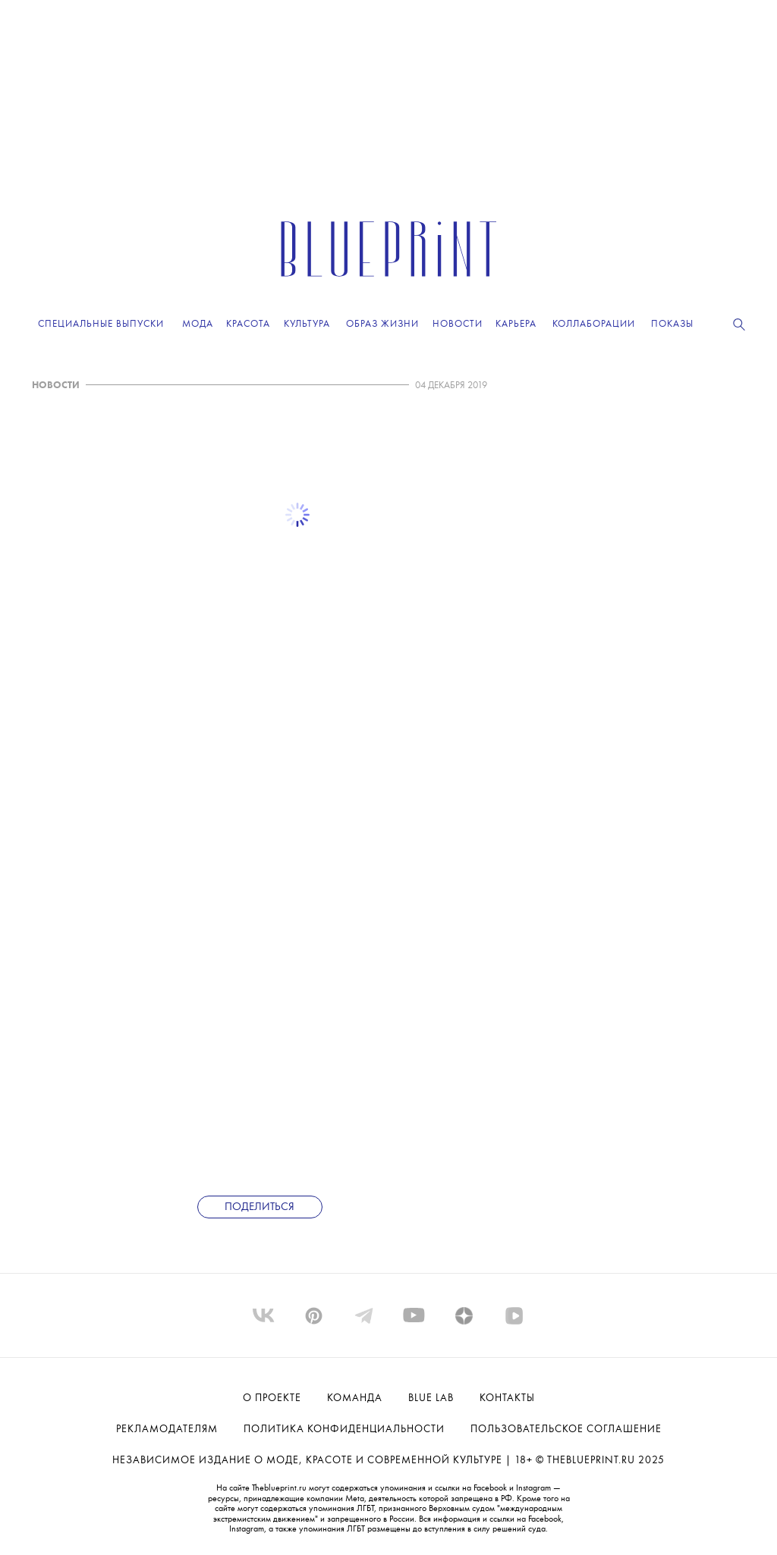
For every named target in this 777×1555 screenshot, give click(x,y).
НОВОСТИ (56, 385)
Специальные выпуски (101, 324)
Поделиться (259, 1207)
